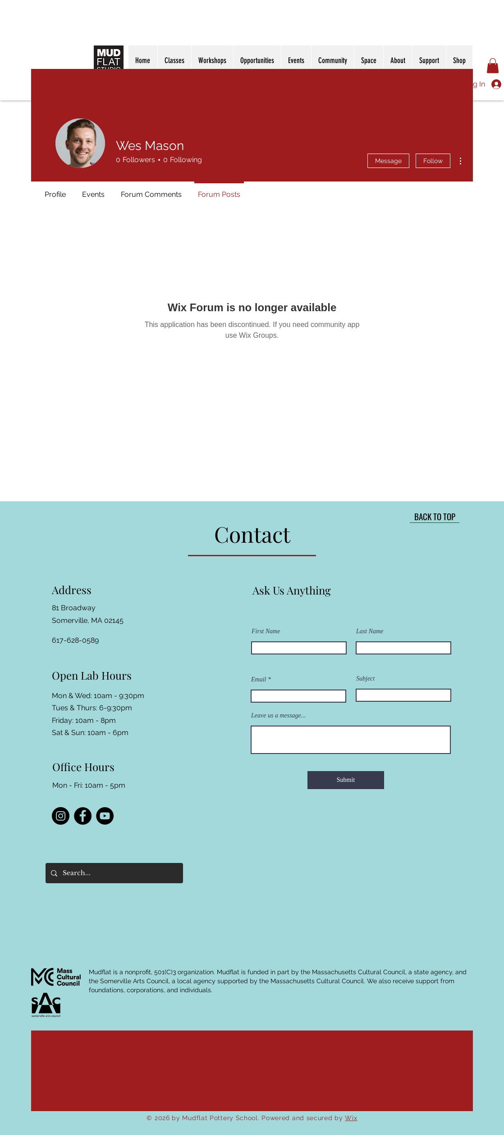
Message (388, 160)
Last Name (369, 631)
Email (258, 679)
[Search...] (113, 873)
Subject (365, 679)
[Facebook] (83, 816)
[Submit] (345, 780)
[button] (492, 65)
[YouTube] (105, 816)
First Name (266, 631)
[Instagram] (60, 816)
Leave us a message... (278, 716)
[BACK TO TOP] (434, 516)
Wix (351, 1117)
